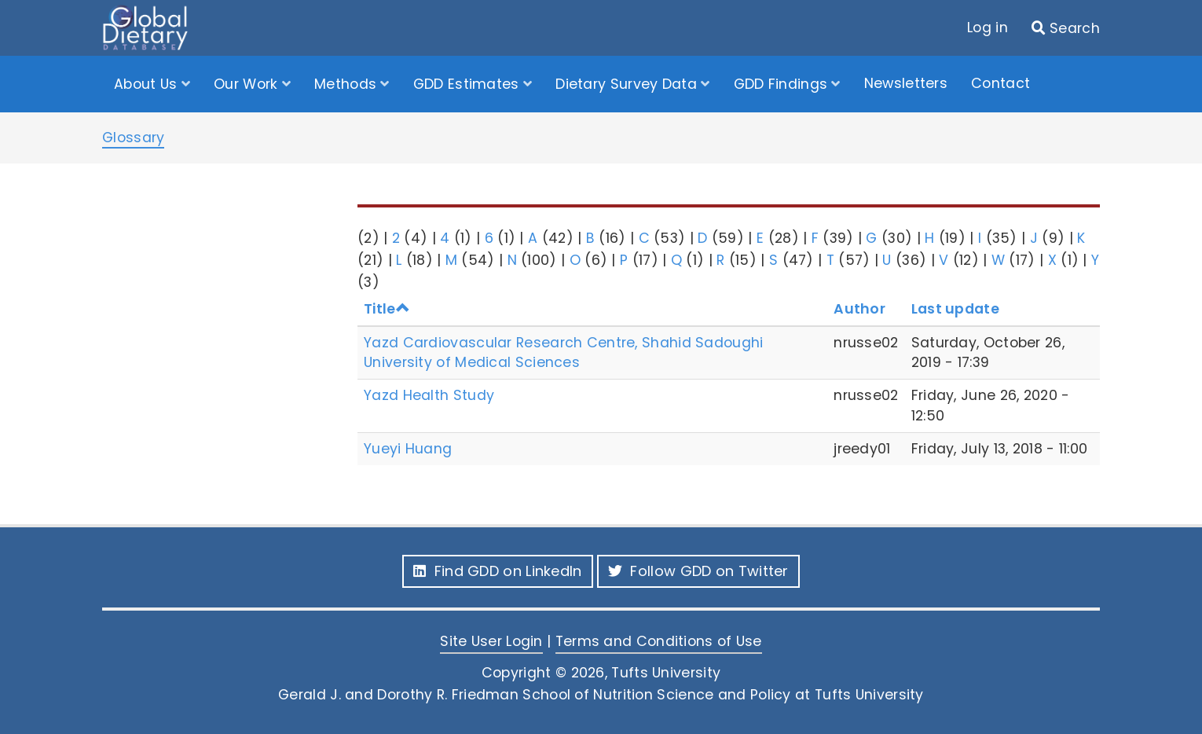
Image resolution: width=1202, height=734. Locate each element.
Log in (987, 27)
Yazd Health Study (429, 395)
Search (1075, 28)
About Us (147, 84)
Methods (347, 84)
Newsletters (905, 83)
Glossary (133, 137)
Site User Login (491, 641)
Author (859, 308)
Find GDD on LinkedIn (497, 571)
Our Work (248, 84)
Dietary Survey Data (628, 84)
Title (387, 308)
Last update (955, 308)
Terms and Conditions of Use (658, 641)
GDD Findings (783, 84)
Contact (1000, 83)
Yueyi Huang (408, 448)
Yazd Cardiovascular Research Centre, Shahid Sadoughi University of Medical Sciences (564, 352)
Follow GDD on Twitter (698, 571)
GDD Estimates (468, 84)
